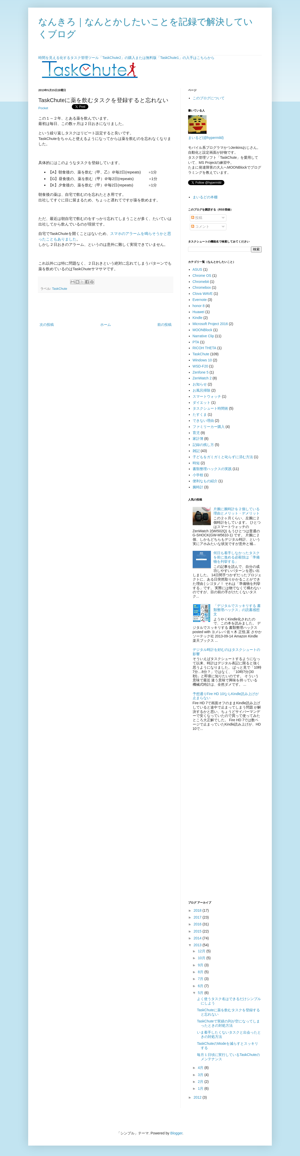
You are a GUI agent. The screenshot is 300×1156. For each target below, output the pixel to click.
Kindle (198, 318)
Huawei (199, 312)
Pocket (43, 108)
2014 (198, 938)
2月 (201, 1082)
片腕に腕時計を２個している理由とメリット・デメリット (236, 511)
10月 (202, 958)
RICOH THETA (204, 348)
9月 (201, 965)
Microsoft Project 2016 (210, 324)
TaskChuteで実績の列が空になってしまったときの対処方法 (228, 1023)
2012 (198, 1097)
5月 (201, 993)
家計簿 (198, 439)
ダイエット (201, 402)
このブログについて (209, 98)
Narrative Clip (203, 336)
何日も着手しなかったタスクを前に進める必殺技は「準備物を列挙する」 (236, 557)
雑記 (196, 451)
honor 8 (199, 306)
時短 (196, 463)
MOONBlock (202, 330)
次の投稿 (47, 325)
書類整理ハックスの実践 (212, 469)
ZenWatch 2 (202, 378)
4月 (201, 1068)
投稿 (196, 218)
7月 (201, 979)
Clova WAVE (203, 294)
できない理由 (203, 421)
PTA (196, 342)
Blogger (176, 1133)
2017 (198, 917)
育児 (196, 433)
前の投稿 (164, 325)
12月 (202, 951)
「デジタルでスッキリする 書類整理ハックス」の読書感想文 (237, 610)
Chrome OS (202, 276)
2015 (198, 931)
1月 (201, 1088)
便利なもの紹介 (205, 481)
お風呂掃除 (201, 390)
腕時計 (198, 487)
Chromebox (202, 287)
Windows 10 (202, 360)
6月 (201, 986)
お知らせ (200, 384)
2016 (198, 924)
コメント (200, 226)
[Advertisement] (105, 307)
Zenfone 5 (201, 372)
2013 (198, 945)
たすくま (200, 414)
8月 (201, 972)
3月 (201, 1075)
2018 (198, 910)
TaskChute (59, 289)
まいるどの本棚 (205, 197)
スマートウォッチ (207, 396)
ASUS (197, 269)
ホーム (105, 325)
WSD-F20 (200, 366)
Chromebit (201, 282)
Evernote (200, 300)
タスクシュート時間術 (210, 408)
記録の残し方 (203, 445)
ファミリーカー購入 (209, 427)
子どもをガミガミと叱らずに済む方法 (223, 457)
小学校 (198, 475)
